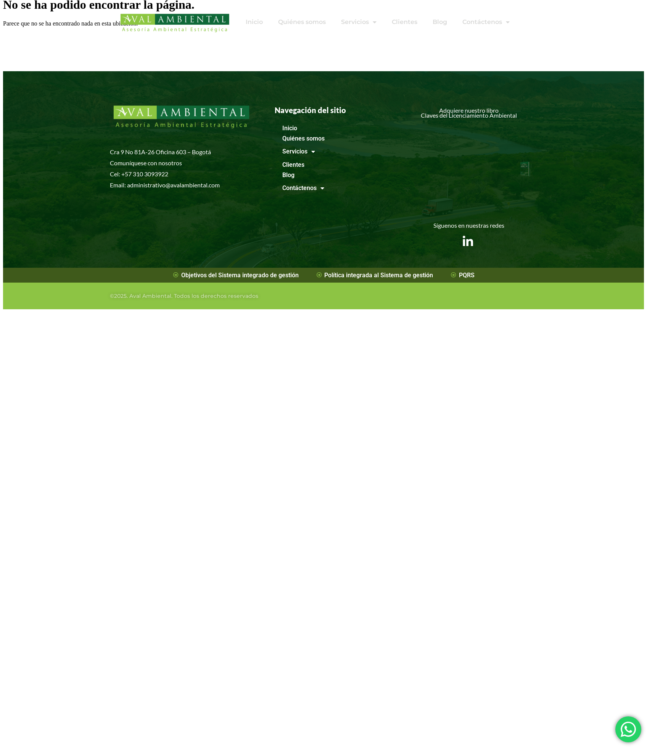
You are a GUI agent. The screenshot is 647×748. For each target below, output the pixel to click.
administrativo (146, 185)
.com (214, 185)
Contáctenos (486, 22)
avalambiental (189, 185)
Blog (440, 22)
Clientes (404, 22)
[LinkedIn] (467, 235)
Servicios (359, 22)
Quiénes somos (302, 22)
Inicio (254, 22)
